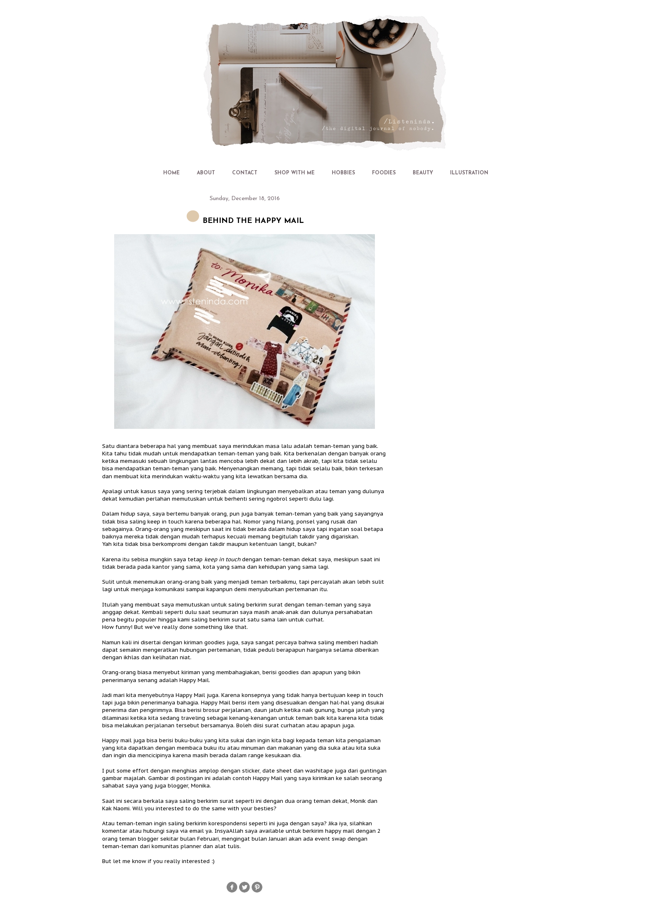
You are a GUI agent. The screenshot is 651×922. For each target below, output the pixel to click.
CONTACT (244, 173)
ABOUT (206, 173)
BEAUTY (423, 173)
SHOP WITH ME (294, 173)
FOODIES (384, 173)
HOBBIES (343, 173)
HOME (171, 173)
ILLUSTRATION (469, 173)
